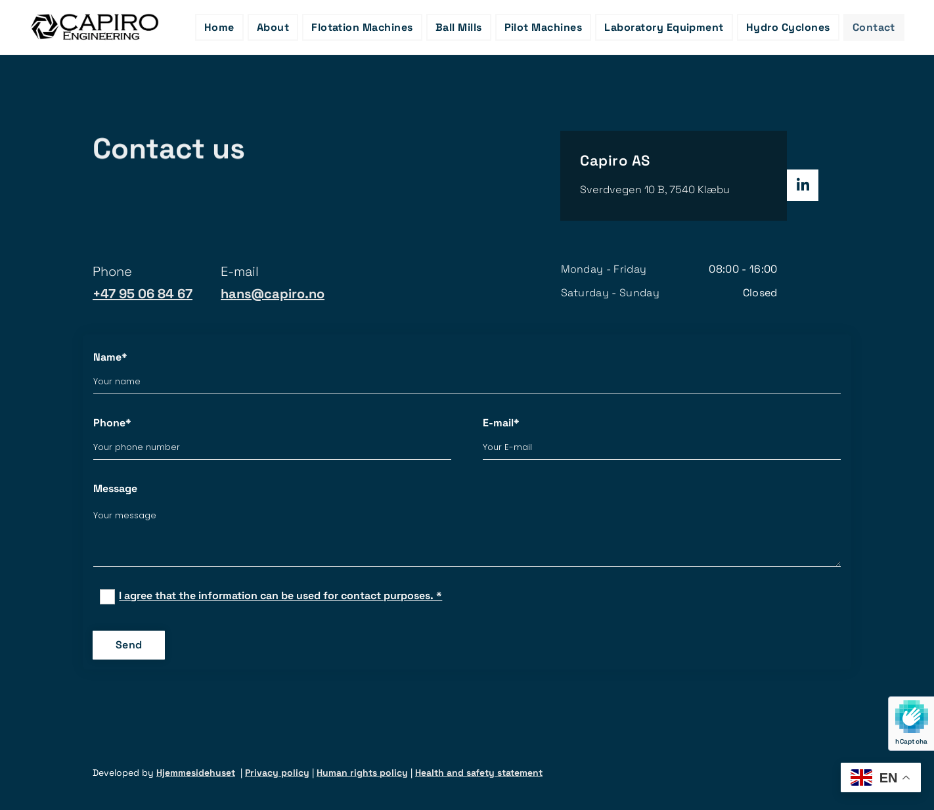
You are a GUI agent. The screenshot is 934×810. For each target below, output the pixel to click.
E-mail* (501, 422)
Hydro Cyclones (788, 27)
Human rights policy (362, 772)
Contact (874, 27)
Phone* (112, 422)
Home (219, 27)
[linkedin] (802, 185)
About (273, 27)
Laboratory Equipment (664, 27)
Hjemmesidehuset (195, 772)
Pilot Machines (543, 27)
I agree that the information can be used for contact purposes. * (280, 596)
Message (115, 488)
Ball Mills (458, 27)
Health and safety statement (479, 772)
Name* (110, 357)
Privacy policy (277, 772)
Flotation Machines (362, 27)
